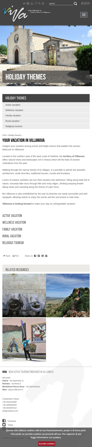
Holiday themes (15, 98)
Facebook (9, 420)
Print (16, 256)
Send (6, 256)
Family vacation (13, 115)
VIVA (4, 135)
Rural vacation (12, 121)
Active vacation (12, 105)
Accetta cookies (47, 443)
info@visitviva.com (10, 411)
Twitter (7, 424)
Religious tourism (13, 126)
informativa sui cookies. (49, 437)
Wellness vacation (14, 110)
